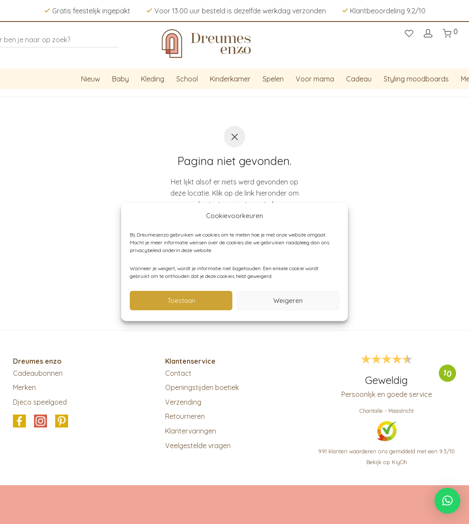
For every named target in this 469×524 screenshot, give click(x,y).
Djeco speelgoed (40, 402)
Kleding (152, 79)
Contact (178, 373)
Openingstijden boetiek (202, 387)
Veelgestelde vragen (198, 445)
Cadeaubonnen (38, 373)
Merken (24, 387)
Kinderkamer (230, 79)
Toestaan (181, 300)
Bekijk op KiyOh (386, 461)
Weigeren (288, 300)
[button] (447, 501)
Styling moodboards (416, 79)
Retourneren (185, 416)
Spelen (273, 79)
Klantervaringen (190, 431)
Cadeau (359, 79)
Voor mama (315, 79)
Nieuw (90, 79)
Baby (120, 79)
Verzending (183, 402)
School (187, 79)
